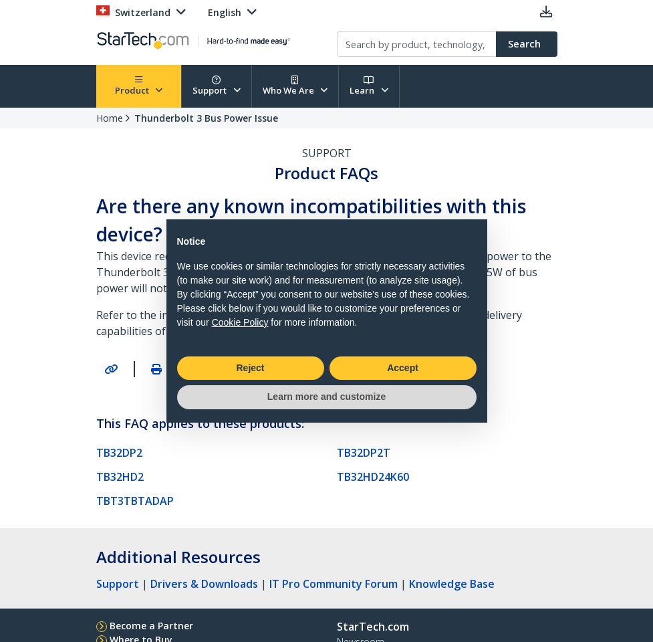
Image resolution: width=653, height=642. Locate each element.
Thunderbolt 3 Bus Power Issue (206, 118)
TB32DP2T (363, 452)
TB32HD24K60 (373, 476)
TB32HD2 (120, 476)
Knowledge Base (452, 583)
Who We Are (295, 86)
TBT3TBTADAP (135, 501)
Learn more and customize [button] (326, 396)
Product (139, 86)
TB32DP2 (119, 452)
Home (109, 118)
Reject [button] (250, 367)
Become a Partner (151, 625)
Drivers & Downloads (204, 583)
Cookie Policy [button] (240, 322)
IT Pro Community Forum (333, 583)
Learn (369, 86)
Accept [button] (402, 367)
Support (216, 86)
